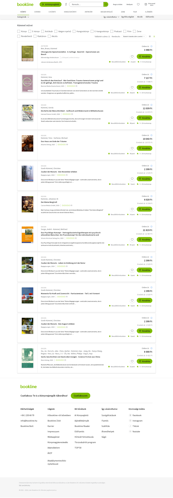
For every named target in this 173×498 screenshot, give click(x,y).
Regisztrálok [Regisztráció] (117, 4)
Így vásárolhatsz (110, 17)
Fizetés (105, 421)
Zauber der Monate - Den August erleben (58, 324)
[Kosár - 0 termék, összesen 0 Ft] (150, 4)
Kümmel (54, 49)
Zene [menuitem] (123, 12)
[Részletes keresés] (66, 4)
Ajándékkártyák (82, 421)
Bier (42, 49)
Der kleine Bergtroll (49, 203)
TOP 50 (78, 448)
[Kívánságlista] (138, 4)
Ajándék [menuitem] (148, 12)
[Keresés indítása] (105, 4)
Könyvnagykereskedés (58, 442)
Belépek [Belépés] (130, 4)
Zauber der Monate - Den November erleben (59, 172)
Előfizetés (150, 17)
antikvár (44, 46)
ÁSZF (50, 453)
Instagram (135, 421)
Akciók (140, 17)
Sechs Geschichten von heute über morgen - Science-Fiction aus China (70, 357)
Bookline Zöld (54, 421)
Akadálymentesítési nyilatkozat (57, 463)
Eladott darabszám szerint (133, 37)
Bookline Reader (82, 426)
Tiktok (134, 426)
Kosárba (144, 57)
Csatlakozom (80, 396)
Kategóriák (21, 17)
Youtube (134, 432)
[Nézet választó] (149, 37)
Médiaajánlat (54, 437)
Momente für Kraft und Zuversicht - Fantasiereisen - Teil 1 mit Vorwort (70, 294)
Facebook (135, 415)
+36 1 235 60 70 (27, 415)
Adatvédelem (54, 448)
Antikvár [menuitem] (88, 12)
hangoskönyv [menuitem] (70, 12)
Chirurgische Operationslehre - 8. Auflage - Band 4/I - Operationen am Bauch (70, 53)
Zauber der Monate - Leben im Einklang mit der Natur (63, 263)
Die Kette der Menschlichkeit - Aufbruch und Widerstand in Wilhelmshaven (72, 111)
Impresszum (53, 432)
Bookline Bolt (27, 426)
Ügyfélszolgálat (127, 17)
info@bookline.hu (29, 421)
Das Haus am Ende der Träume (53, 142)
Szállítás (106, 426)
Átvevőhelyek (108, 432)
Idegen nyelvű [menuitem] (107, 12)
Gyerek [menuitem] (37, 12)
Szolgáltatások (109, 415)
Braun (47, 49)
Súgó (104, 437)
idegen (43, 75)
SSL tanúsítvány (24, 486)
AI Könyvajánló (50, 4)
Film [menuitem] (135, 12)
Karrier (51, 426)
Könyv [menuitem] (23, 12)
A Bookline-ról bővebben (59, 415)
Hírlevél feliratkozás (84, 437)
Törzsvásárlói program (85, 442)
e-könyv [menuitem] (52, 12)
